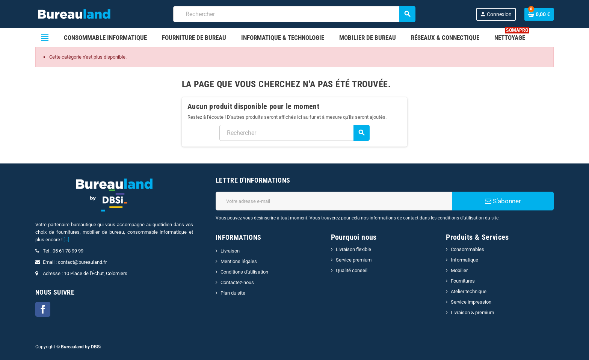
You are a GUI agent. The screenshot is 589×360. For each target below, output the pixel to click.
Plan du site (232, 293)
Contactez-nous (237, 282)
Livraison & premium (472, 312)
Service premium (354, 260)
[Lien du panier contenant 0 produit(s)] (539, 14)
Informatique (464, 260)
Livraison (230, 251)
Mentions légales (238, 261)
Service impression (471, 302)
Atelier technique (468, 291)
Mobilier (459, 270)
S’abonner (503, 201)
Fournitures (463, 281)
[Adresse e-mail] (334, 201)
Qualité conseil (351, 270)
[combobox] (294, 14)
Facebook (42, 309)
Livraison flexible (353, 249)
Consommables (467, 249)
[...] (66, 239)
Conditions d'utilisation (244, 272)
